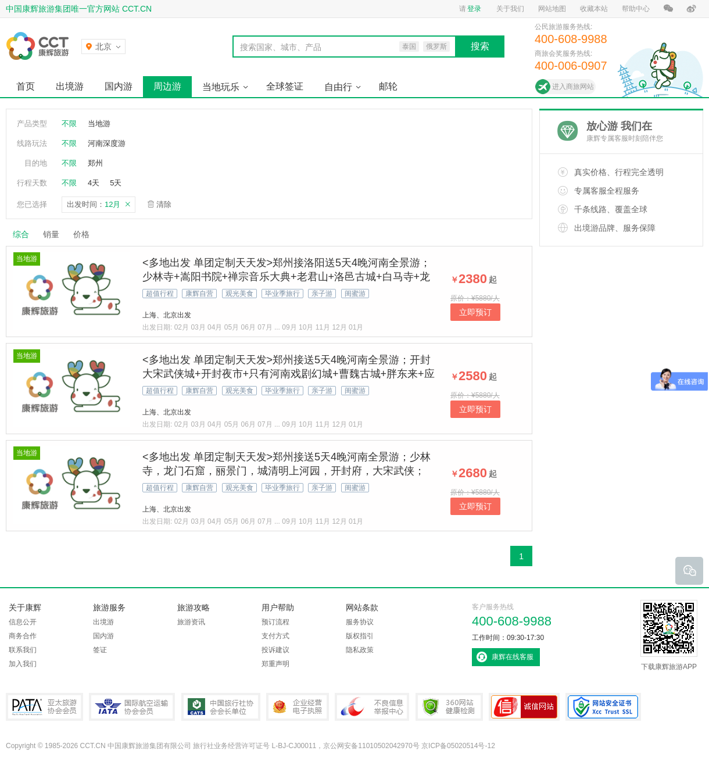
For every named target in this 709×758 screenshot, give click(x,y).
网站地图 (552, 9)
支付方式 (275, 636)
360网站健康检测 (449, 707)
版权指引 (360, 636)
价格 (85, 234)
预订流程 (275, 622)
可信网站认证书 (524, 707)
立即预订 (475, 312)
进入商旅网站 (573, 87)
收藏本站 (594, 9)
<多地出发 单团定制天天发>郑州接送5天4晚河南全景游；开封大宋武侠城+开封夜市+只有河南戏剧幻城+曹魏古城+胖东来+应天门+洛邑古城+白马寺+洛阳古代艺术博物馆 (288, 374)
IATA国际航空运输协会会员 (132, 707)
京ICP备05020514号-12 (458, 746)
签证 (100, 650)
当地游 (99, 123)
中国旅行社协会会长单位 (220, 707)
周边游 (167, 86)
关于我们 (510, 9)
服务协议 (360, 622)
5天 (115, 182)
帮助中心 (636, 9)
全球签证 (284, 86)
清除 (163, 204)
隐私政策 (360, 650)
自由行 (338, 87)
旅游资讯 (191, 622)
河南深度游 (107, 143)
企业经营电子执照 (297, 707)
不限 (69, 123)
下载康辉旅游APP (668, 635)
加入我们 (23, 664)
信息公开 (23, 622)
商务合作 (23, 636)
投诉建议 (275, 650)
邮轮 (388, 86)
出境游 (70, 86)
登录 (474, 9)
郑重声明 (275, 664)
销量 (51, 234)
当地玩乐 (220, 87)
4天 (93, 182)
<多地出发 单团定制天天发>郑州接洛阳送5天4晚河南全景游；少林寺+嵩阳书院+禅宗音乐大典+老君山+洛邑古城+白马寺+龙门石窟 (286, 276)
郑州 (95, 163)
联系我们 (23, 650)
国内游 (119, 86)
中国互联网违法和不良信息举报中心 (372, 707)
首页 (25, 86)
